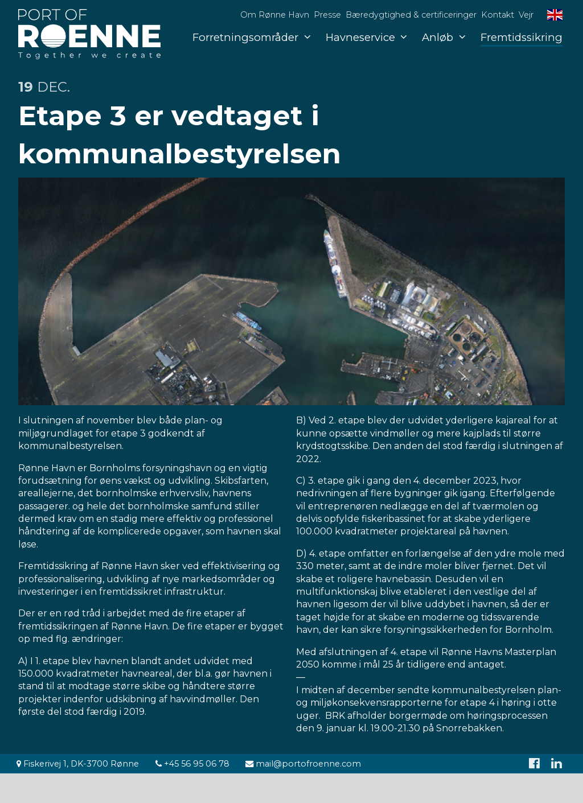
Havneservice (366, 37)
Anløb (443, 37)
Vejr (526, 15)
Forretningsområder (251, 37)
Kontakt (497, 15)
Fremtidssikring (522, 37)
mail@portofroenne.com (303, 764)
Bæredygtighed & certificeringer (411, 15)
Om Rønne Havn (274, 15)
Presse (327, 15)
